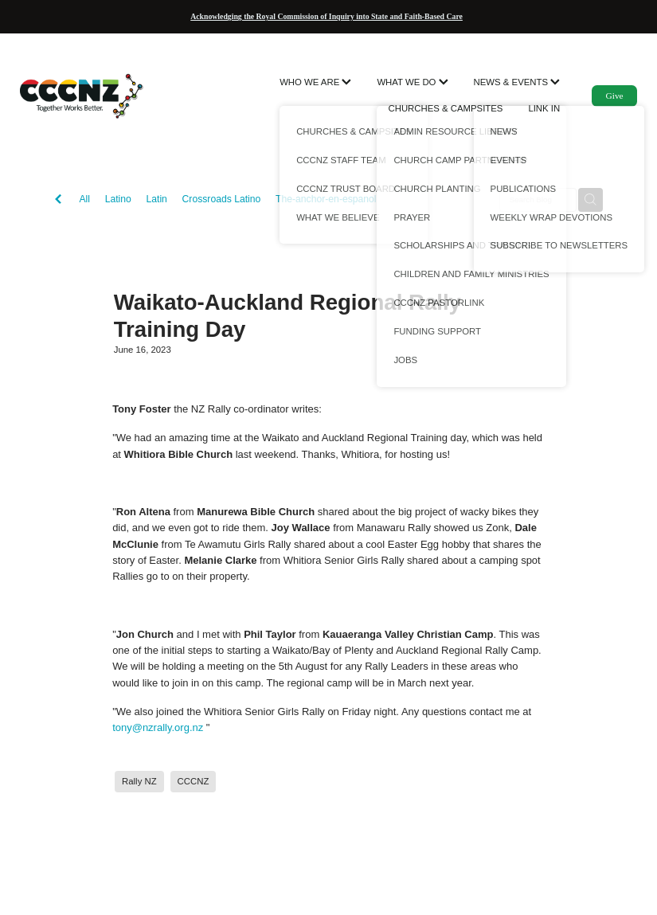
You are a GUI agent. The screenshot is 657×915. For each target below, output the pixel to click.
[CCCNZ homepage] (81, 95)
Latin (156, 199)
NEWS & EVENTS (517, 82)
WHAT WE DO (412, 82)
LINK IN (544, 108)
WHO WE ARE (315, 82)
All (84, 199)
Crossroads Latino (221, 199)
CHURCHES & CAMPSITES (445, 108)
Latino (118, 199)
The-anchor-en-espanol (326, 199)
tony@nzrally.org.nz (157, 727)
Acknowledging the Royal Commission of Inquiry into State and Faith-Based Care (326, 16)
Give (615, 95)
